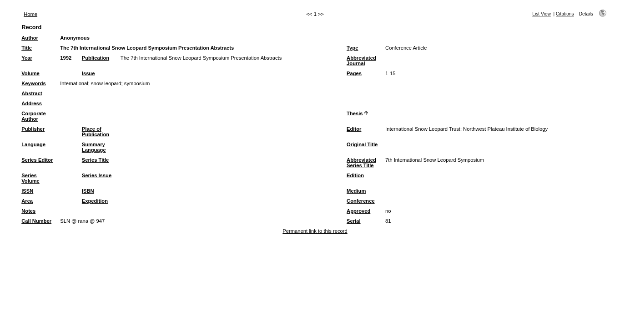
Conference (361, 201)
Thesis (355, 113)
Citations (565, 13)
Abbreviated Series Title (361, 162)
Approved (358, 211)
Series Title (95, 160)
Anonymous (75, 38)
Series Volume (30, 178)
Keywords (33, 83)
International (74, 83)
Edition (355, 175)
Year (26, 58)
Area (27, 201)
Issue (88, 73)
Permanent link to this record (314, 231)
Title (26, 48)
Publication (95, 58)
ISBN (88, 191)
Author (29, 38)
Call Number (36, 221)
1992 (65, 58)
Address (31, 103)
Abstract (31, 93)
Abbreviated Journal (361, 60)
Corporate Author (33, 116)
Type (352, 48)
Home (30, 14)
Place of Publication (95, 131)
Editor (354, 129)
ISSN (27, 191)
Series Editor (37, 160)
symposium (137, 83)
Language (33, 144)
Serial (353, 221)
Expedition (95, 201)
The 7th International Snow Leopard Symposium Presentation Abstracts (201, 58)
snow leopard (106, 83)
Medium (356, 191)
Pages (354, 73)
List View (541, 13)
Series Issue (96, 175)
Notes (28, 211)
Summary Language (94, 147)
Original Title (362, 144)
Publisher (33, 129)
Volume (30, 73)
